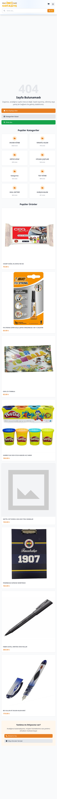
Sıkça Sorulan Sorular (14, 741)
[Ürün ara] (28, 10)
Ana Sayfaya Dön (11, 111)
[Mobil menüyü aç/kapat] (53, 4)
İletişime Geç (11, 736)
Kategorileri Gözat (11, 116)
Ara (51, 11)
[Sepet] (48, 4)
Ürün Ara (8, 122)
